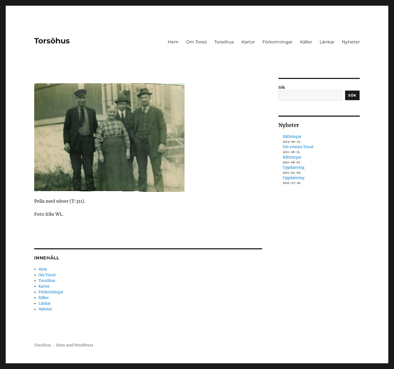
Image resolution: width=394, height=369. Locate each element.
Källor (306, 41)
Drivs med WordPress (74, 345)
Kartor (248, 41)
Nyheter (351, 41)
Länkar (327, 41)
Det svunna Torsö (298, 147)
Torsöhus (52, 40)
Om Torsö (196, 41)
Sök (281, 87)
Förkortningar (277, 41)
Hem (173, 41)
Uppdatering (293, 167)
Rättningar (292, 136)
